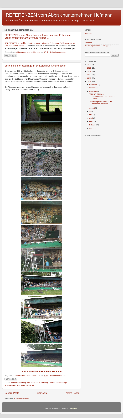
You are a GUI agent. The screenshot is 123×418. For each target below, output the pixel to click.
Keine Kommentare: (58, 52)
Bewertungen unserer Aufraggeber (98, 46)
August (92, 108)
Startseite (42, 393)
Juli (90, 111)
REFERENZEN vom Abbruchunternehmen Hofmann (59, 15)
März (91, 121)
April (91, 118)
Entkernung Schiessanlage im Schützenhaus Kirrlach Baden (35, 65)
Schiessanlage (61, 383)
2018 (89, 71)
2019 (89, 68)
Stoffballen (21, 385)
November (93, 84)
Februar (92, 125)
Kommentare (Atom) (21, 398)
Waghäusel (30, 385)
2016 (89, 78)
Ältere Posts (72, 393)
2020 (89, 65)
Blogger (74, 408)
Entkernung (43, 383)
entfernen (34, 383)
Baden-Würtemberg (18, 383)
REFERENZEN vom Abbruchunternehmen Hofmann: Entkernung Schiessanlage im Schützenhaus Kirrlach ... (38, 36)
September (93, 91)
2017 (89, 75)
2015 (89, 82)
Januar (92, 128)
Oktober (92, 88)
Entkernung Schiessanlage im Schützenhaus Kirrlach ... (100, 103)
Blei (28, 383)
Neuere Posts (11, 393)
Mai (91, 115)
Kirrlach (52, 383)
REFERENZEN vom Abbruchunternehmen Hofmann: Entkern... (102, 96)
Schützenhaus (10, 385)
